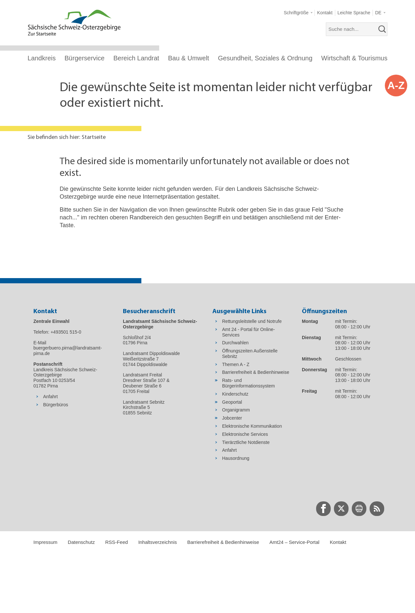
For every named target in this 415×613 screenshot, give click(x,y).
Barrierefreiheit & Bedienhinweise (223, 542)
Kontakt (338, 542)
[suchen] (382, 29)
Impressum (45, 542)
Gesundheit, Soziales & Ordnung (265, 58)
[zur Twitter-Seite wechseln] (341, 508)
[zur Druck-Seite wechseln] (359, 508)
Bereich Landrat (136, 58)
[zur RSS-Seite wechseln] (377, 508)
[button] (298, 13)
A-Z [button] (396, 85)
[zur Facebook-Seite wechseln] (323, 508)
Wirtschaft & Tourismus (354, 58)
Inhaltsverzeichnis (157, 542)
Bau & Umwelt (188, 58)
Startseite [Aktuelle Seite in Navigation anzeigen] (94, 137)
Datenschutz (81, 542)
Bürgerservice (84, 58)
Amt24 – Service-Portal (294, 542)
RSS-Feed (116, 542)
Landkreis (42, 58)
